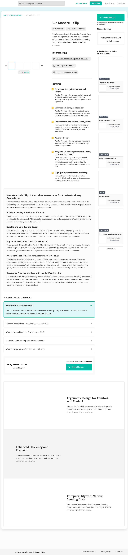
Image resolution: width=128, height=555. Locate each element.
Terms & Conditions (89, 552)
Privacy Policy (105, 552)
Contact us (119, 552)
